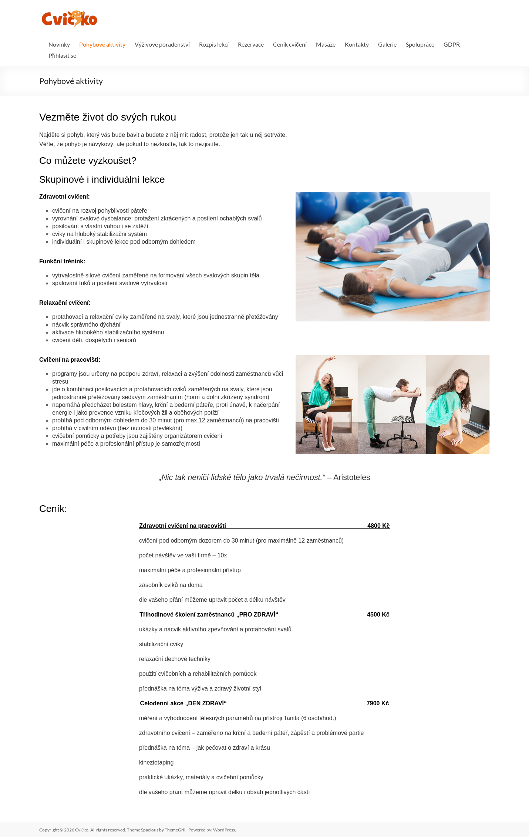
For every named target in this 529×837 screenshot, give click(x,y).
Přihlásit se (62, 55)
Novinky (59, 44)
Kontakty (357, 44)
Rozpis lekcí (214, 44)
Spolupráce (420, 44)
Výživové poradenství (162, 44)
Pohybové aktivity (102, 44)
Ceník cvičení (290, 44)
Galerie (387, 44)
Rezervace (251, 44)
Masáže (326, 44)
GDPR (452, 44)
